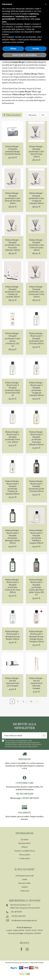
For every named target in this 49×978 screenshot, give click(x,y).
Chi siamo (24, 839)
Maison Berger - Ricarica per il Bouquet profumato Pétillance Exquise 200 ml (36, 536)
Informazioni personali (24, 875)
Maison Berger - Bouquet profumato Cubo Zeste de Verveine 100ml (13, 198)
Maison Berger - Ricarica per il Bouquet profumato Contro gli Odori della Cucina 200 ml (36, 587)
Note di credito (24, 883)
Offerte (24, 847)
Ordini (24, 879)
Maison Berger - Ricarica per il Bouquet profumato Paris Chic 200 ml (12, 437)
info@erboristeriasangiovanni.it (24, 920)
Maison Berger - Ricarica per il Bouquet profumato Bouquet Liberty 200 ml (12, 536)
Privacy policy (24, 854)
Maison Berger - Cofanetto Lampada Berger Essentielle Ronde (12, 150)
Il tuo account (24, 869)
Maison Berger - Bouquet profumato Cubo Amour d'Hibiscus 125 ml (12, 339)
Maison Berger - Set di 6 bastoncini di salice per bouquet (36, 683)
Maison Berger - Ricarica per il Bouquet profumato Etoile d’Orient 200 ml (36, 486)
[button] (46, 4)
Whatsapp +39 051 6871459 (24, 798)
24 (43, 115)
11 (31, 701)
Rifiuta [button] (13, 49)
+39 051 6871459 (18, 916)
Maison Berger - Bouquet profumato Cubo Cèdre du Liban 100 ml (36, 245)
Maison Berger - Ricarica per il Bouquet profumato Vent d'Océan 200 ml (36, 338)
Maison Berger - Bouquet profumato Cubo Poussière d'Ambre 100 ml (12, 245)
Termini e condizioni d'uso (24, 851)
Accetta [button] (35, 49)
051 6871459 (16, 912)
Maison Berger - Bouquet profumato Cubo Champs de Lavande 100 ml (12, 291)
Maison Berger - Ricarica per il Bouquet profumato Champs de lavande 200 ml (12, 487)
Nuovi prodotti (24, 843)
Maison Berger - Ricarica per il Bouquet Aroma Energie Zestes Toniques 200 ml (36, 636)
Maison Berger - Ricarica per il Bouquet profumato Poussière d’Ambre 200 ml (36, 438)
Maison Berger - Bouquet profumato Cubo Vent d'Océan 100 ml (36, 151)
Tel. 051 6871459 (24, 793)
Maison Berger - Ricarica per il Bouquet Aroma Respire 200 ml (12, 635)
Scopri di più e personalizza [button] (24, 55)
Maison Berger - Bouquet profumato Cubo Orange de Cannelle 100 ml (36, 198)
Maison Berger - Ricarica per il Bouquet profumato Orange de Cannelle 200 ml (36, 388)
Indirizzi (24, 887)
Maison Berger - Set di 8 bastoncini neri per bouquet (12, 682)
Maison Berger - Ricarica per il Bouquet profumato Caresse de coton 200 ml (12, 585)
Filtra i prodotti (12, 115)
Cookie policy (24, 858)
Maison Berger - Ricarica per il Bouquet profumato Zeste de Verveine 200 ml (12, 388)
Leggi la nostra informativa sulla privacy (21, 746)
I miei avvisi (24, 891)
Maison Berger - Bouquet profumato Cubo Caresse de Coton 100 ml (36, 291)
